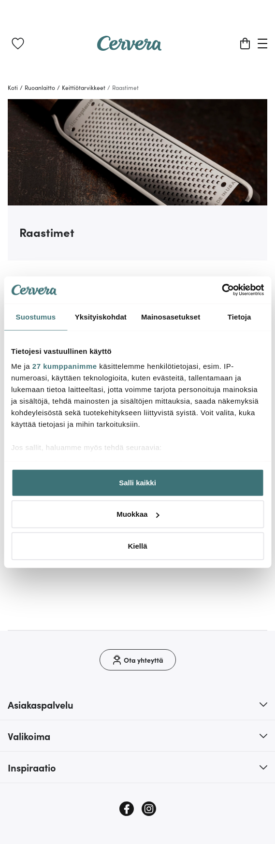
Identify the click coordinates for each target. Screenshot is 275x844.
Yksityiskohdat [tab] (101, 316)
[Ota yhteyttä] (137, 660)
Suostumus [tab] (36, 316)
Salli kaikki (137, 482)
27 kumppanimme (64, 366)
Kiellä (137, 545)
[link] (18, 43)
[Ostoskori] (245, 43)
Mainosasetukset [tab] (170, 316)
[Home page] (129, 47)
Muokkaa (137, 514)
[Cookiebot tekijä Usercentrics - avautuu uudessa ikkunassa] (221, 290)
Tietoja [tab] (239, 316)
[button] (137, 704)
